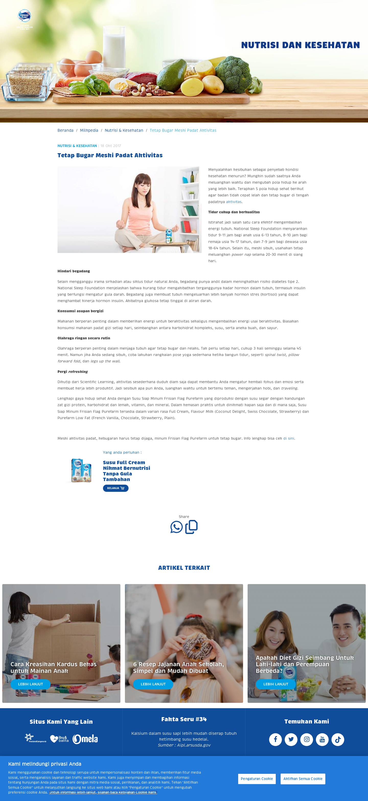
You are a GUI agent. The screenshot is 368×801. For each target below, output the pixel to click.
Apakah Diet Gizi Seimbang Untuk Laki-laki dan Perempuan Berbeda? (305, 664)
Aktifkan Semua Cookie (303, 779)
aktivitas (233, 202)
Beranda (65, 130)
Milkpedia (89, 130)
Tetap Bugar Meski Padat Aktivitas (183, 130)
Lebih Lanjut (30, 684)
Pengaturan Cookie (257, 779)
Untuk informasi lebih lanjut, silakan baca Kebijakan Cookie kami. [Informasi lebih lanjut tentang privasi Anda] (103, 792)
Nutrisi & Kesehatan (124, 130)
